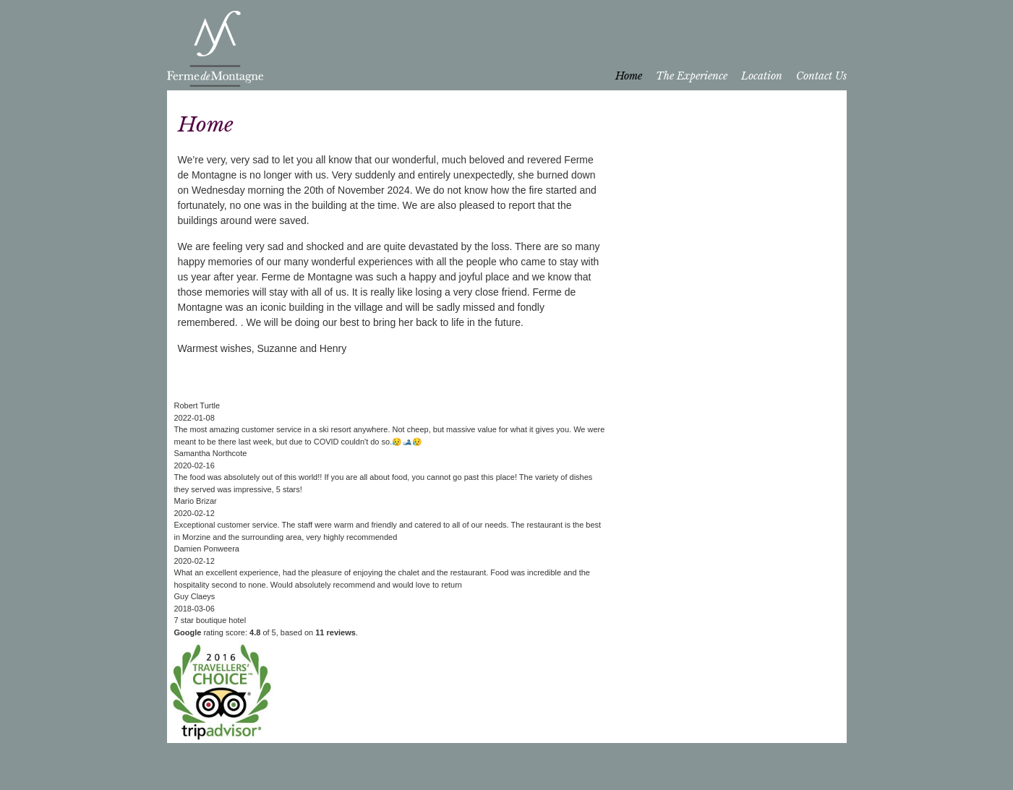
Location (761, 75)
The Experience (691, 75)
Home (628, 75)
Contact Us (821, 75)
